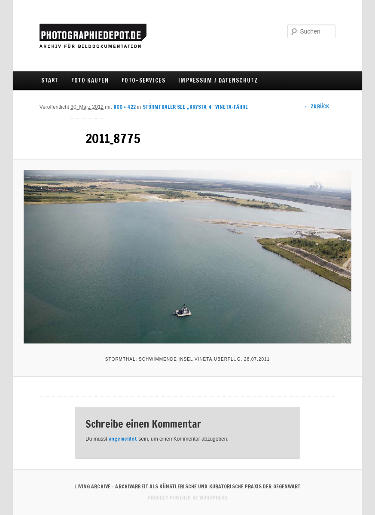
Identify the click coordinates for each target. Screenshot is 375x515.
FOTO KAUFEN (90, 80)
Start (49, 80)
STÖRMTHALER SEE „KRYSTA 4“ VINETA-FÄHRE (195, 106)
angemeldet (123, 438)
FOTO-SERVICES (143, 80)
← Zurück (316, 106)
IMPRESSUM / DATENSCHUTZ (218, 80)
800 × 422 (124, 106)
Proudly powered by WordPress (187, 497)
